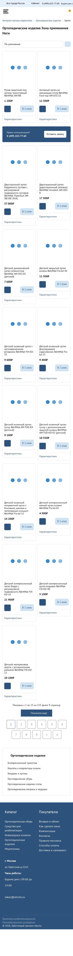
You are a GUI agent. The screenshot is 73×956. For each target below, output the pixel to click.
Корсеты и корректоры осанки (24, 768)
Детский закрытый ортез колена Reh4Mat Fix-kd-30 (53, 269)
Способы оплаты (49, 845)
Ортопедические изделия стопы (25, 784)
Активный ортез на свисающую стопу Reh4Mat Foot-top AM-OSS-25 (53, 93)
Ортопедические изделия (15, 842)
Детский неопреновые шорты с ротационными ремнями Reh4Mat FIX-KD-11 (18, 668)
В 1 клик (27, 108)
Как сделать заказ (49, 826)
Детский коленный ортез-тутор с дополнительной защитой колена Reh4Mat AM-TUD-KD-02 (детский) (53, 428)
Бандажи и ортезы (17, 773)
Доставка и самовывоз (52, 850)
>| (57, 734)
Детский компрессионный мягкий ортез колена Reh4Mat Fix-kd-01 (53, 505)
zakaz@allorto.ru (15, 897)
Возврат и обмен (49, 821)
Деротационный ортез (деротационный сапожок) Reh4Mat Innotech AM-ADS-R (53, 188)
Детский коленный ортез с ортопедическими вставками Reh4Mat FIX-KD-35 (19, 350)
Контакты (44, 835)
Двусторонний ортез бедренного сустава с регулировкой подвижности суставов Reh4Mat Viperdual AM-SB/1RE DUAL (16, 191)
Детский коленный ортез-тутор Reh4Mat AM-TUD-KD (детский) (18, 427)
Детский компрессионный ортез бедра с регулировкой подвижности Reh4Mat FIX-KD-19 (18, 589)
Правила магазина (50, 840)
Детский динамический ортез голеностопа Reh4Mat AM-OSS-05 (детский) (16, 272)
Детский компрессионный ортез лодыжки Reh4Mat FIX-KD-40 (53, 586)
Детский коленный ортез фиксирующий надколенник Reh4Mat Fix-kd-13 (53, 350)
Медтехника (12, 848)
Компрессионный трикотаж (22, 762)
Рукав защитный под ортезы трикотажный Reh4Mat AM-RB (15, 93)
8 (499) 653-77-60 (50, 3)
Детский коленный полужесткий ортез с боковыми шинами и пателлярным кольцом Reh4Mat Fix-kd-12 (16, 508)
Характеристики (19, 119)
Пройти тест (12, 891)
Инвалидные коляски (18, 835)
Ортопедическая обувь (20, 778)
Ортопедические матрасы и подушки (27, 789)
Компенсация (47, 831)
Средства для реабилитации (13, 828)
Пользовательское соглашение (18, 922)
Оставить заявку (55, 134)
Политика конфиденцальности (18, 918)
